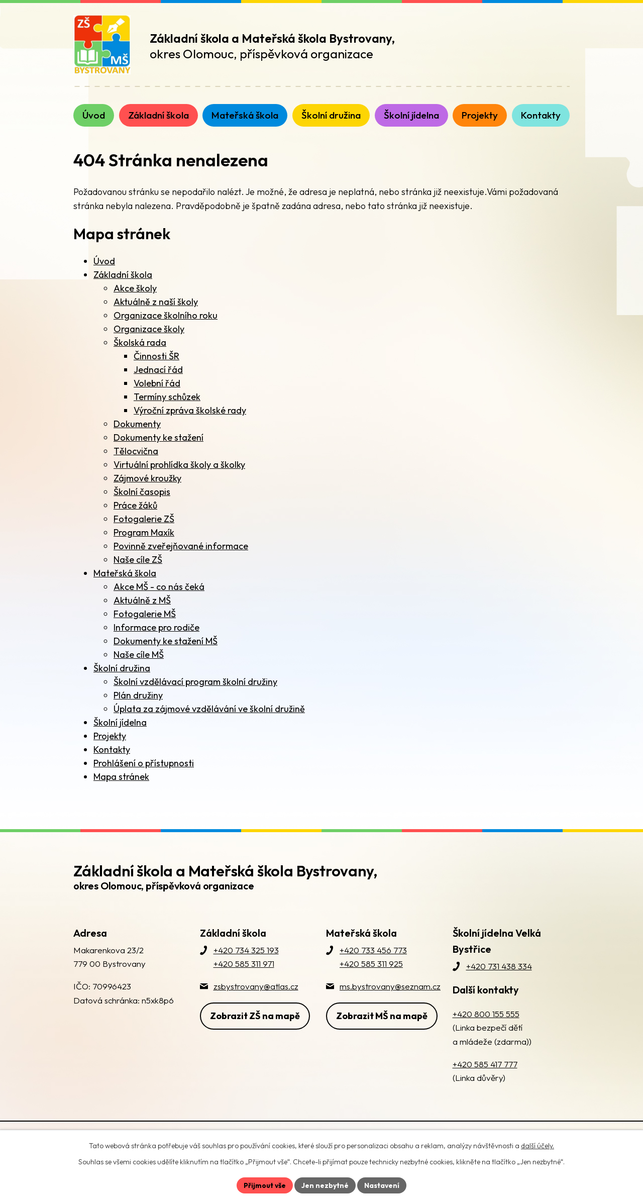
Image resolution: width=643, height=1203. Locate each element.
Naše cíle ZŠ (138, 559)
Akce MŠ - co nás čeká (159, 586)
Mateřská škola (124, 573)
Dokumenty (137, 424)
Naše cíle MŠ (139, 654)
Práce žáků (135, 505)
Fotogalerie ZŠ (144, 519)
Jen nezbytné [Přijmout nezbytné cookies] (325, 1184)
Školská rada (140, 342)
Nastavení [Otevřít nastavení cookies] (382, 1184)
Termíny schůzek (167, 397)
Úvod (104, 261)
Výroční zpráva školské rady (190, 410)
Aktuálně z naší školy (156, 302)
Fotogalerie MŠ (145, 614)
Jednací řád (158, 369)
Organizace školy (149, 329)
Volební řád (157, 383)
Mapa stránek (121, 776)
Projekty (109, 736)
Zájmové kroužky (147, 478)
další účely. (537, 1145)
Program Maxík (144, 532)
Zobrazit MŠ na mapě (381, 1015)
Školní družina (121, 668)
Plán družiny (138, 695)
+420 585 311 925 (371, 963)
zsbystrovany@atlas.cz (255, 986)
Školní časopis (142, 491)
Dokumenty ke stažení (158, 437)
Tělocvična (136, 451)
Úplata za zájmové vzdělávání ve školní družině (209, 709)
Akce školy (135, 288)
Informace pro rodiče (156, 627)
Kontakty (111, 749)
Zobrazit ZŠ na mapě (255, 1015)
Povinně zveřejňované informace (181, 546)
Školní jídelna (120, 722)
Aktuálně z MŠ (142, 600)
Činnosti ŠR (156, 356)
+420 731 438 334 (499, 966)
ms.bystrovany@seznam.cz (390, 986)
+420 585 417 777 (485, 1064)
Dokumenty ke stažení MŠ (166, 641)
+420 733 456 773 (373, 950)
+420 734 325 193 (246, 950)
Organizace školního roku (166, 315)
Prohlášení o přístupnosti (143, 763)
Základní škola (122, 274)
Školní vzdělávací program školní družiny (195, 681)
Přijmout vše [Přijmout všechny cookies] (264, 1184)
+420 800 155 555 (486, 1014)
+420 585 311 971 (243, 963)
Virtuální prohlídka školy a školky (179, 464)
